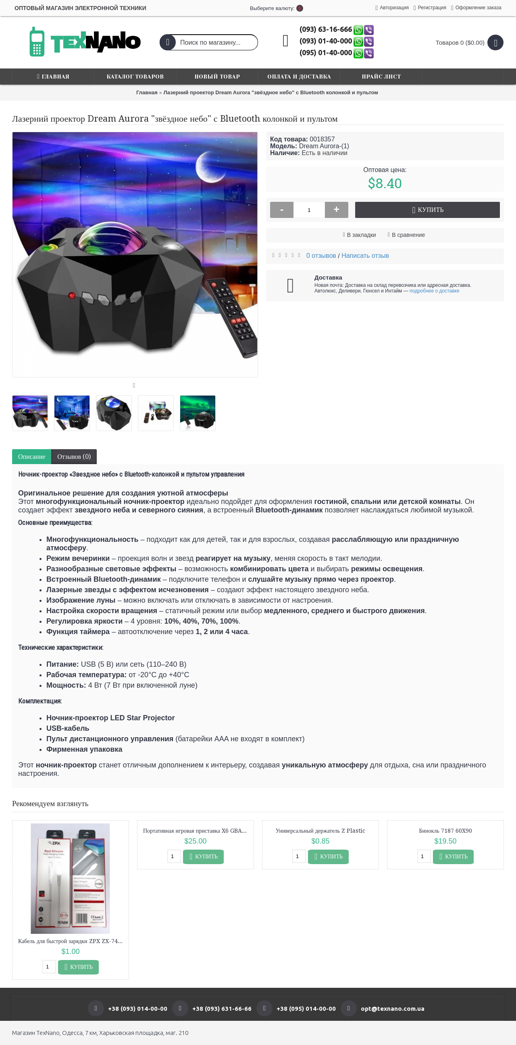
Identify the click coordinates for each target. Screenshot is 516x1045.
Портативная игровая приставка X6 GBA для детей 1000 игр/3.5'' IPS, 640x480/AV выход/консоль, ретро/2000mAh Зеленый (197, 830)
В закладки (361, 235)
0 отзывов (321, 255)
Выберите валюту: (258, 8)
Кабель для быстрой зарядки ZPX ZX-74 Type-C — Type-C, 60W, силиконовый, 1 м (72, 941)
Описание (31, 456)
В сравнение (408, 235)
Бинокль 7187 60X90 (445, 830)
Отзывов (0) (74, 456)
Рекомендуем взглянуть (50, 803)
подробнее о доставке (435, 291)
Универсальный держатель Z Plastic (320, 830)
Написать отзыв (365, 255)
